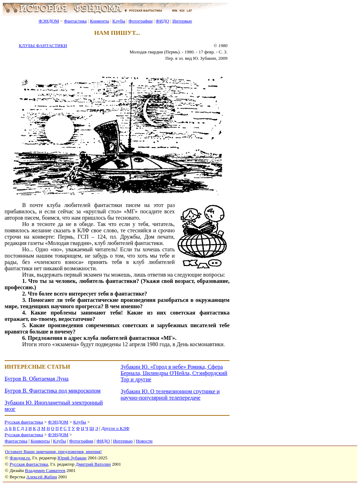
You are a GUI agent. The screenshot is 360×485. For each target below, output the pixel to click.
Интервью (182, 21)
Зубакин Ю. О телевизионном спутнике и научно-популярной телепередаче (170, 394)
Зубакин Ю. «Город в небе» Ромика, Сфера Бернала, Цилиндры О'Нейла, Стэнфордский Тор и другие (174, 373)
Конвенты (99, 21)
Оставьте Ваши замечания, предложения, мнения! (53, 451)
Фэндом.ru (19, 457)
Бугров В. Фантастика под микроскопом (53, 391)
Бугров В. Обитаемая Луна (37, 379)
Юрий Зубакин (72, 457)
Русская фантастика (24, 422)
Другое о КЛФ (115, 428)
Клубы (118, 21)
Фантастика (75, 21)
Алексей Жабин (41, 476)
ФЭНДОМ (49, 21)
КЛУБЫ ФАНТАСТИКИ (43, 45)
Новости (144, 441)
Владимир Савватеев (45, 470)
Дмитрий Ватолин (93, 464)
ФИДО (162, 21)
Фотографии (140, 21)
